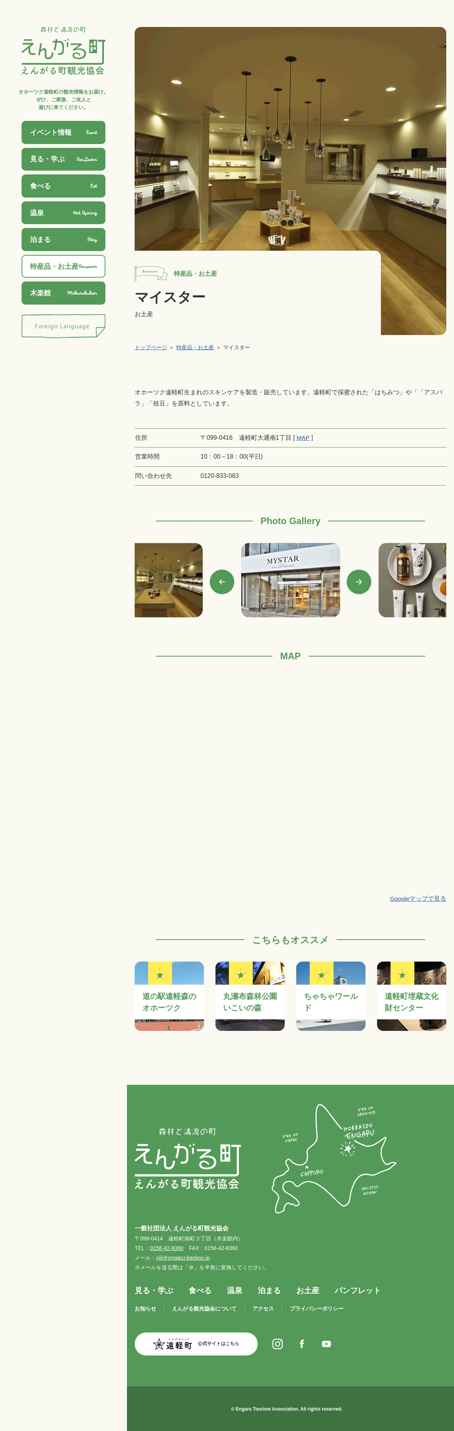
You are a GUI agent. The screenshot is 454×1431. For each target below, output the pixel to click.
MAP (303, 437)
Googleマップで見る (417, 898)
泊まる (269, 1290)
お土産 (307, 1290)
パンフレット (358, 1290)
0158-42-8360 (167, 1248)
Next (359, 582)
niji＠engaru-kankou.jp (183, 1258)
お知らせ (145, 1308)
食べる (200, 1290)
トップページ (151, 347)
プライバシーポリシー (317, 1308)
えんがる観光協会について (204, 1308)
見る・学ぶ (154, 1290)
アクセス (263, 1308)
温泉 (234, 1290)
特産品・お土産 (195, 347)
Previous (222, 582)
